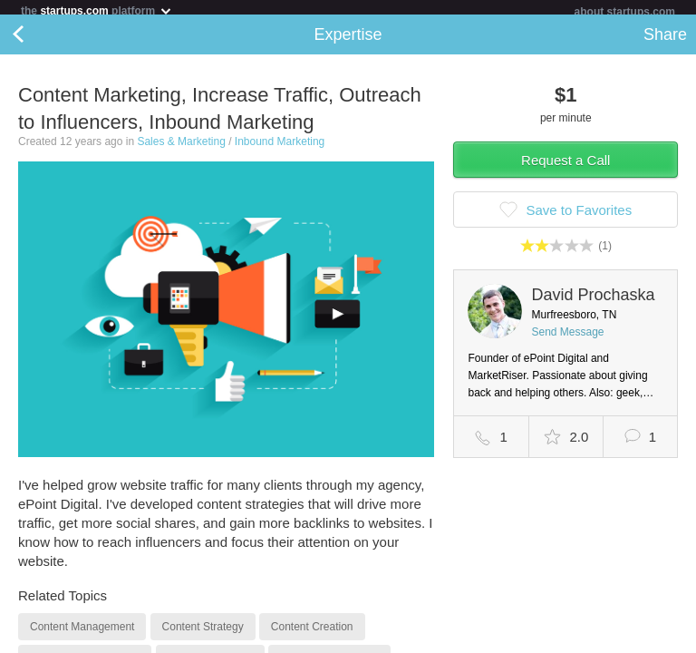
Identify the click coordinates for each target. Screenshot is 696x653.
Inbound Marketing (279, 148)
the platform (97, 10)
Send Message (567, 339)
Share (665, 42)
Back (36, 42)
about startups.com (625, 11)
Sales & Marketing (181, 148)
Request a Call (565, 167)
